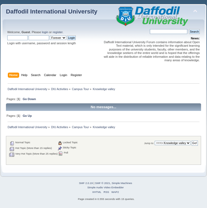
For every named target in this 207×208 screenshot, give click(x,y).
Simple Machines (122, 183)
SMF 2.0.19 (86, 183)
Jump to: (149, 143)
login (45, 32)
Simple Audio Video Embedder (105, 187)
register (58, 32)
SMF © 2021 (102, 183)
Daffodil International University (51, 11)
